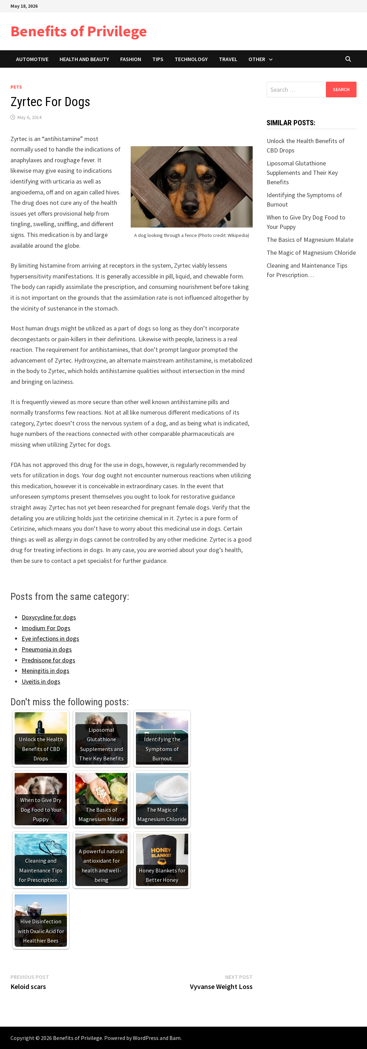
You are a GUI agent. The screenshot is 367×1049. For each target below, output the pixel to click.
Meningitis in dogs (45, 671)
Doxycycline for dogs (49, 617)
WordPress (146, 1037)
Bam (175, 1037)
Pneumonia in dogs (47, 649)
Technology (191, 58)
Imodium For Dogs (46, 628)
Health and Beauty (84, 58)
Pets (16, 87)
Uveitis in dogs (41, 681)
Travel (228, 58)
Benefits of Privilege (78, 30)
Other (257, 58)
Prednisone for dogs (48, 660)
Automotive (32, 58)
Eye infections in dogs (50, 638)
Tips (157, 58)
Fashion (130, 58)
